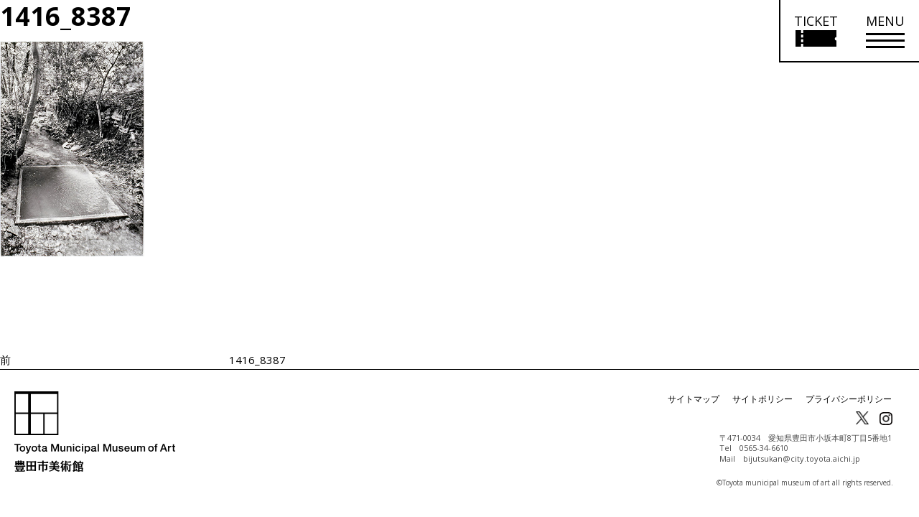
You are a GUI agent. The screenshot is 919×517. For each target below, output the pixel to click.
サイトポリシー (762, 399)
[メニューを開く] (885, 31)
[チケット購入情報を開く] (815, 31)
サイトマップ (693, 399)
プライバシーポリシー (849, 399)
